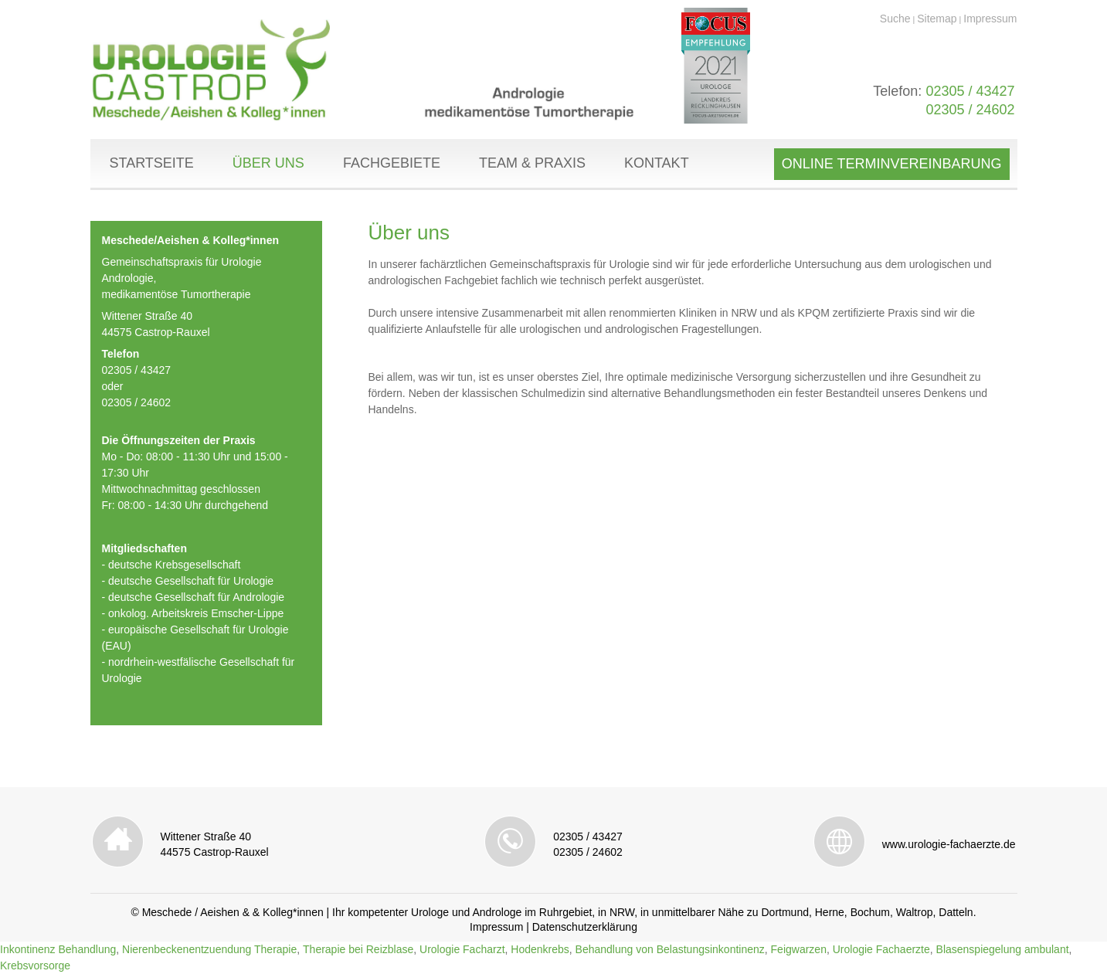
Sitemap (936, 18)
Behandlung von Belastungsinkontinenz (670, 949)
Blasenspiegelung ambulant (1002, 949)
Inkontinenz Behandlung (58, 949)
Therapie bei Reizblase (358, 949)
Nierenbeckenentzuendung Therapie (209, 949)
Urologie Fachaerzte (881, 949)
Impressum (990, 18)
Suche (895, 18)
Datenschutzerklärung (584, 927)
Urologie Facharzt (462, 949)
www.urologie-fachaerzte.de (949, 844)
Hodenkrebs (540, 949)
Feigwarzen (799, 949)
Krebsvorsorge (35, 965)
